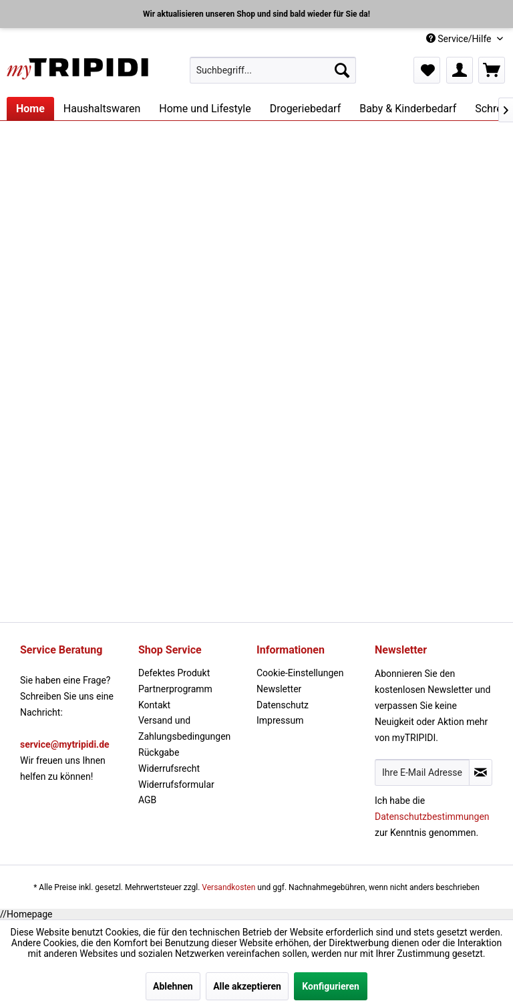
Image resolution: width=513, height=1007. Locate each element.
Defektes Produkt (174, 673)
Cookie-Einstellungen (299, 673)
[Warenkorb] (491, 70)
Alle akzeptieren (247, 986)
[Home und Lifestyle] (205, 108)
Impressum (279, 720)
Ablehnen (173, 986)
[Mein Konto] (459, 70)
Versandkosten (228, 887)
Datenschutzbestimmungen (432, 816)
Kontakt (154, 705)
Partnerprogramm (175, 689)
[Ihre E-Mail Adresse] (422, 772)
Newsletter (278, 689)
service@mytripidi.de (65, 744)
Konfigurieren (330, 986)
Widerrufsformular (176, 784)
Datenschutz (282, 705)
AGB (147, 800)
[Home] (30, 108)
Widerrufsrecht (169, 768)
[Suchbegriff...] (273, 70)
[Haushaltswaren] (102, 108)
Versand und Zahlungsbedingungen (184, 728)
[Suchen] (342, 70)
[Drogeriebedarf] (305, 108)
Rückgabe (158, 752)
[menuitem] (273, 70)
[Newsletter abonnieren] (480, 772)
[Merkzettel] (426, 70)
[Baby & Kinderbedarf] (408, 108)
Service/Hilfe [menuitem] (460, 38)
